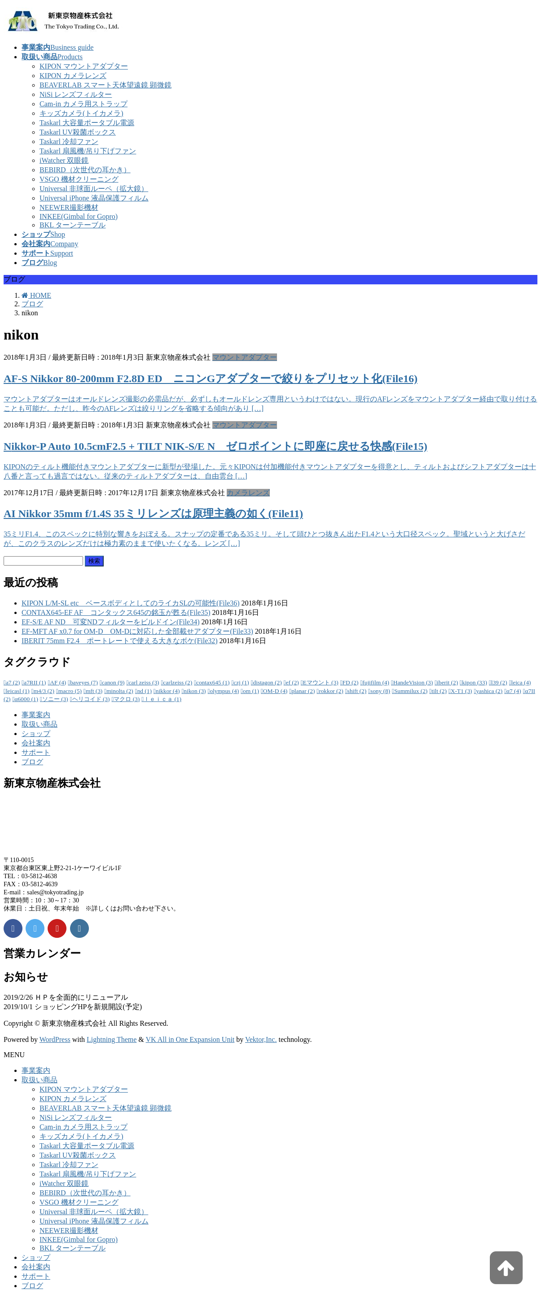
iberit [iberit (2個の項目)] (447, 682)
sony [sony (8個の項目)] (380, 691)
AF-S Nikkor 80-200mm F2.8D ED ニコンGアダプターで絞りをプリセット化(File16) (211, 378)
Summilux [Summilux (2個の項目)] (410, 691)
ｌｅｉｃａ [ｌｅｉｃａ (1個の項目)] (162, 699)
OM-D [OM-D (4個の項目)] (275, 691)
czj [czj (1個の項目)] (241, 682)
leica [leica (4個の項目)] (521, 682)
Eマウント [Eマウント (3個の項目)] (321, 682)
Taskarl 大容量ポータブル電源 (87, 122)
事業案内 (36, 715)
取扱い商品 (39, 724)
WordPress (55, 1039)
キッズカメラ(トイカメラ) (81, 113)
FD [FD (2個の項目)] (351, 682)
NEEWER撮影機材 (69, 207)
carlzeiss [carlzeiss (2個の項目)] (177, 682)
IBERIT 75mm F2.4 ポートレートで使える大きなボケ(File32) (120, 641)
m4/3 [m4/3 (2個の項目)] (44, 691)
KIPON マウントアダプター (84, 66)
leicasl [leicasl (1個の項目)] (18, 691)
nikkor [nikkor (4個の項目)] (168, 691)
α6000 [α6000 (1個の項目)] (26, 699)
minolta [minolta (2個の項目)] (119, 691)
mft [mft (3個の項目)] (94, 691)
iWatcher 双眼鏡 (64, 160)
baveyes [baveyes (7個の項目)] (84, 682)
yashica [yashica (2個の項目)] (489, 691)
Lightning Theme (111, 1039)
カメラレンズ (248, 493)
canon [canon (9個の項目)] (113, 682)
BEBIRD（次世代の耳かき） (85, 170)
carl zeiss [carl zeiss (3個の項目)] (143, 682)
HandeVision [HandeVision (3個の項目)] (413, 682)
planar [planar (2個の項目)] (303, 691)
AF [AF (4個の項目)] (58, 682)
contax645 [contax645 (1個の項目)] (212, 682)
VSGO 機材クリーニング (79, 179)
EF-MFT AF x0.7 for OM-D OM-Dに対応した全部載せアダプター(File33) (137, 631)
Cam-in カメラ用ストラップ (84, 104)
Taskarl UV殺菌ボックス (78, 132)
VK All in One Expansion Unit (190, 1039)
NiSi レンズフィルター (76, 94)
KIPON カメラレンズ (73, 75)
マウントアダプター (244, 357)
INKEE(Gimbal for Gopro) (79, 216)
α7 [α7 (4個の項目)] (513, 691)
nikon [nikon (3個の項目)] (195, 691)
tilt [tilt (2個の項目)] (439, 691)
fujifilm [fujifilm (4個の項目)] (375, 682)
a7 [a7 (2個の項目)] (13, 682)
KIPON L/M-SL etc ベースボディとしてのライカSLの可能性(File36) (131, 603)
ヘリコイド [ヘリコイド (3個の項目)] (91, 699)
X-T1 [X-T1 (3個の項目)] (461, 691)
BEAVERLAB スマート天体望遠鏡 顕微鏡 (106, 85)
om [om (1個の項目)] (251, 691)
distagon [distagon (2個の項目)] (267, 682)
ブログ (32, 762)
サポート (36, 752)
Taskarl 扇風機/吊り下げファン (88, 151)
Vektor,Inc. (261, 1039)
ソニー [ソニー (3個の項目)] (55, 699)
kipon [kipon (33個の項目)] (474, 682)
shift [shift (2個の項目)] (357, 691)
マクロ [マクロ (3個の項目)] (127, 699)
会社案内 (36, 743)
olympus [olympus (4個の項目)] (224, 691)
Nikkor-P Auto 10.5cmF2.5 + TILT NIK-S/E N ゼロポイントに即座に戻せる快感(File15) (215, 446)
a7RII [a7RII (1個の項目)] (35, 682)
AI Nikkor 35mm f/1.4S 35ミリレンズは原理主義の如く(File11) (153, 513)
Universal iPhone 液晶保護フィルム (94, 198)
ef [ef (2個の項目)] (292, 682)
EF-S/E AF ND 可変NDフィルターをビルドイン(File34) (110, 622)
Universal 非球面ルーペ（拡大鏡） (94, 188)
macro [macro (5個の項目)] (70, 691)
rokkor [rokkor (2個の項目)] (331, 691)
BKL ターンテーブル (73, 225)
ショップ (36, 733)
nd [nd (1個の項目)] (144, 691)
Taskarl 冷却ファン (69, 141)
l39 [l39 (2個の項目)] (499, 682)
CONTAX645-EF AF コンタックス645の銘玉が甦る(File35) (116, 612)
